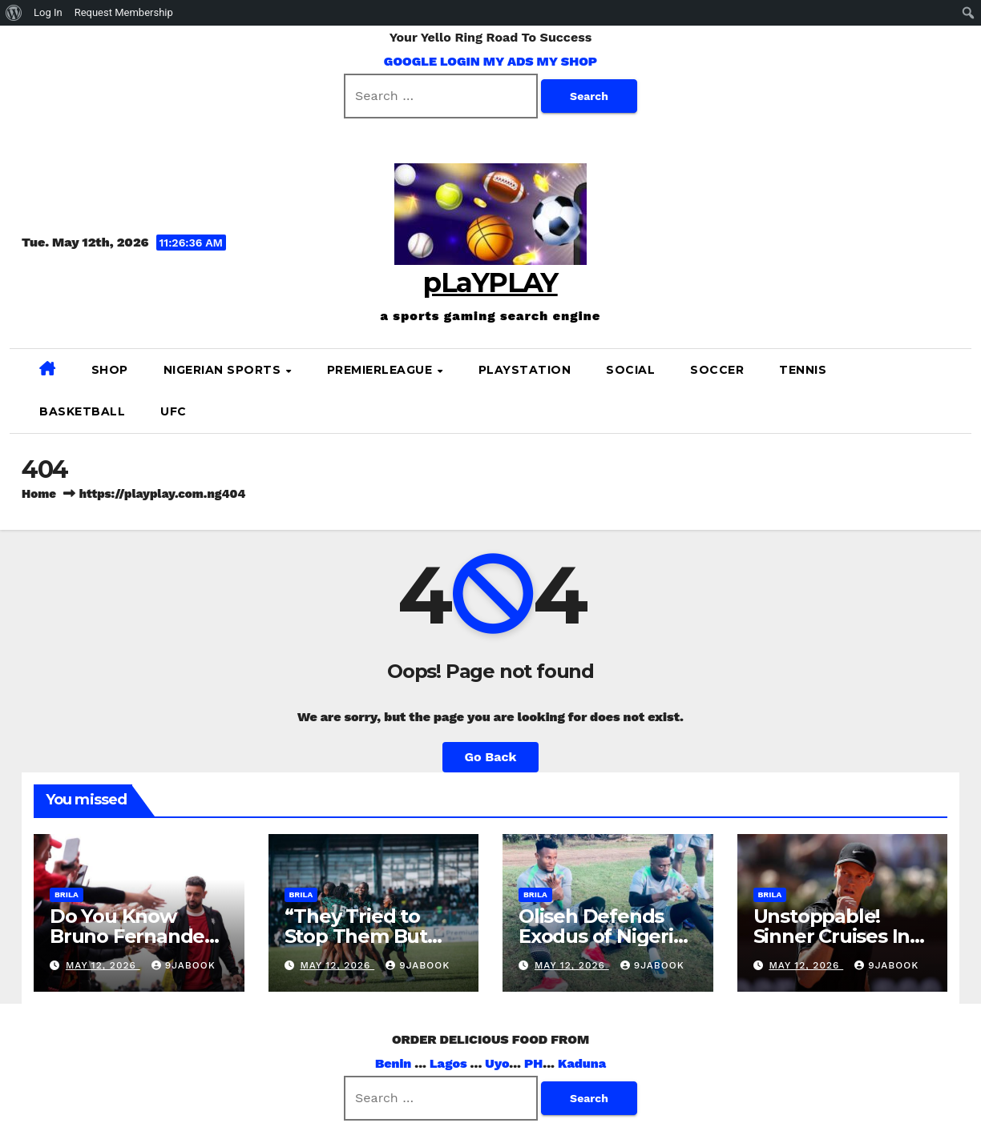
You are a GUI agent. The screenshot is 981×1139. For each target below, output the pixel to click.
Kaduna (582, 1063)
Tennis (802, 370)
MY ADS (508, 61)
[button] (953, 390)
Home (39, 494)
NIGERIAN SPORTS (224, 370)
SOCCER (717, 370)
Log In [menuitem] (48, 12)
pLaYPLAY (490, 282)
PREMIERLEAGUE (381, 370)
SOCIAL (630, 370)
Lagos (448, 1063)
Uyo (497, 1063)
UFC (173, 411)
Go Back (491, 756)
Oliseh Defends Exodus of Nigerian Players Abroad (607, 936)
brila (66, 894)
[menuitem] (14, 13)
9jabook (183, 965)
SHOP (109, 370)
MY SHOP (567, 61)
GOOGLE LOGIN (433, 61)
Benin (393, 1063)
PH (533, 1063)
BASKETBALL (82, 411)
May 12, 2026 (103, 965)
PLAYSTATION (524, 370)
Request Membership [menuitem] (124, 12)
